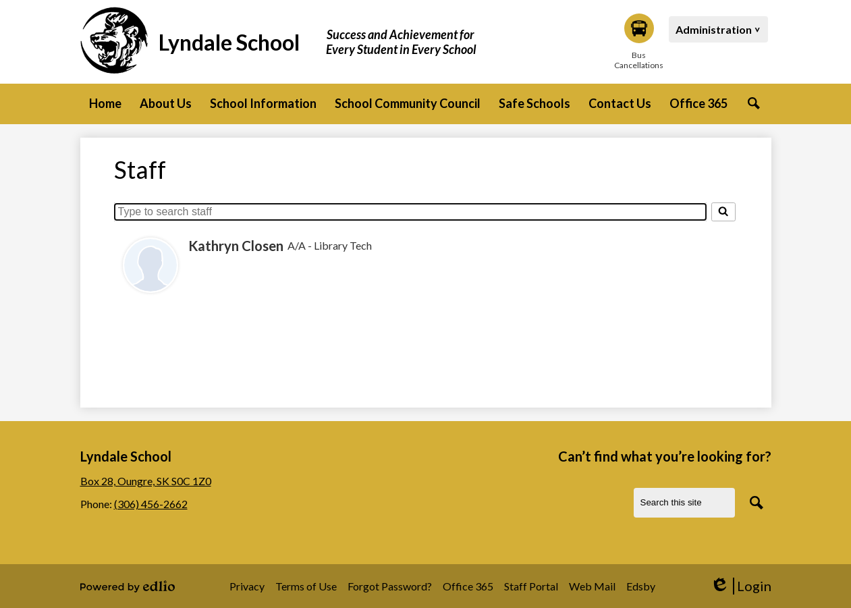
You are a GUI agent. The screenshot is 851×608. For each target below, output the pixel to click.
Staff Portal (531, 586)
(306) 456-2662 (151, 503)
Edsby (640, 586)
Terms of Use (306, 586)
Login (740, 586)
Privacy (247, 586)
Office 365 (468, 586)
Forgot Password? (390, 586)
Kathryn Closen (235, 246)
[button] (165, 104)
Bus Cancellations (639, 41)
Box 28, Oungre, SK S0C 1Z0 (145, 480)
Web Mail (592, 586)
